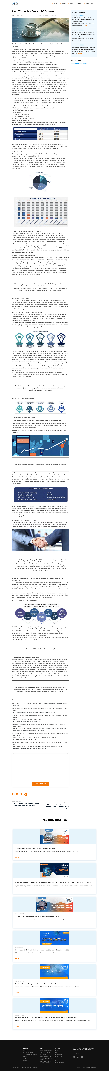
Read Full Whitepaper (40, 790)
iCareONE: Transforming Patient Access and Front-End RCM (35, 852)
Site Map (35, 1071)
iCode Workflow (58, 1060)
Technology (83, 63)
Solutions (55, 3)
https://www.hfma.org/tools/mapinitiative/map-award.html (32, 705)
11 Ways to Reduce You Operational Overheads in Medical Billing (37, 920)
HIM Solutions (43, 1058)
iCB (55, 1064)
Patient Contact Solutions (45, 1056)
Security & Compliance (28, 1056)
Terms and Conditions (26, 1071)
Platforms (63, 3)
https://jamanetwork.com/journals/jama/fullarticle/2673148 (32, 723)
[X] (78, 1061)
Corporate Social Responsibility (30, 1058)
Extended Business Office (45, 1060)
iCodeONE (56, 1054)
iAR (55, 1062)
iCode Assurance (75, 63)
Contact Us (25, 1066)
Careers (87, 3)
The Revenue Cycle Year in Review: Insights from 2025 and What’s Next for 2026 (42, 954)
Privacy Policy (16, 1071)
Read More (84, 25)
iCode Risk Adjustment (59, 1066)
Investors (25, 1064)
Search (92, 3)
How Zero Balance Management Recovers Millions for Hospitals (36, 988)
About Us (79, 3)
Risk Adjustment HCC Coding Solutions (46, 1063)
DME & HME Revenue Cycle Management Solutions (45, 1066)
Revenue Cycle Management (46, 1054)
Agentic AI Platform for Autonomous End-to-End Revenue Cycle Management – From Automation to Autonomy (53, 886)
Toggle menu (96, 4)
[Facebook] (82, 1061)
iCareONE (56, 1056)
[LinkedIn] (74, 1061)
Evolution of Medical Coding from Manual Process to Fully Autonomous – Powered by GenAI (46, 1021)
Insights (71, 3)
